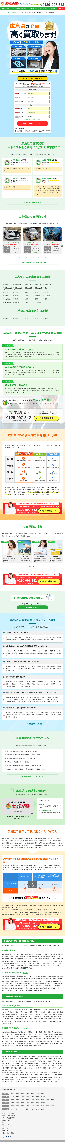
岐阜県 (42, 1099)
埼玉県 (27, 1096)
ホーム (3, 12)
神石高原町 (38, 302)
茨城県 (12, 1096)
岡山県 (26, 318)
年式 (19, 97)
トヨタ (6, 242)
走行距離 (20, 101)
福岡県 (12, 1109)
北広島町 (17, 302)
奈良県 (32, 1103)
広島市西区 (48, 284)
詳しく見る (16, 950)
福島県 (42, 1093)
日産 (51, 242)
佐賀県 (17, 1109)
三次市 (6, 296)
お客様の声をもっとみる (33, 202)
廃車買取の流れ (6, 8)
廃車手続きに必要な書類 (19, 8)
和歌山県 (43, 1103)
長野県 (37, 1099)
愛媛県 (47, 318)
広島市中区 (18, 284)
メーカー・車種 (22, 93)
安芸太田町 (8, 302)
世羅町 (26, 302)
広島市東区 (28, 284)
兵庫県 (17, 1103)
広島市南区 (38, 284)
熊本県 (27, 1109)
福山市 (49, 178)
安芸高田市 (8, 299)
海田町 (26, 299)
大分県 (32, 1109)
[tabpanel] (12, 240)
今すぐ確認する (46, 418)
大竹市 (26, 296)
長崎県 (22, 1109)
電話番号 (20, 113)
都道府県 (20, 117)
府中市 (18, 178)
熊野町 (36, 299)
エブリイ (34, 242)
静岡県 (47, 1099)
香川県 (42, 1106)
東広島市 (37, 296)
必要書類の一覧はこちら (32, 607)
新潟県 (12, 1099)
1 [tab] (19, 257)
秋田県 (32, 1093)
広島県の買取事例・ (33, 263)
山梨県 (32, 1099)
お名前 (20, 108)
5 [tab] (29, 257)
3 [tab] (24, 257)
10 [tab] (41, 257)
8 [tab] (36, 257)
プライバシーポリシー (32, 119)
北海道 (12, 1093)
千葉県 (32, 1096)
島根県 (16, 318)
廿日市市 (47, 296)
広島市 (6, 284)
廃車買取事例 (33, 8)
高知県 (52, 1106)
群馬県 (22, 1096)
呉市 (46, 288)
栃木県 (17, 1096)
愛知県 (52, 1099)
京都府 (22, 1103)
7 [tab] (33, 257)
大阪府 (12, 1103)
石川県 (22, 1099)
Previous (3, 246)
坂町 (46, 299)
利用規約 (25, 119)
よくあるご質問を (33, 724)
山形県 (37, 1093)
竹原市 (6, 292)
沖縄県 (48, 1109)
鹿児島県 (43, 1109)
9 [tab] (38, 257)
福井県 (27, 1099)
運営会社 (53, 8)
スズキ (30, 242)
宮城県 (27, 1093)
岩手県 (22, 1093)
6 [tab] (31, 257)
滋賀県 (27, 1103)
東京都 (37, 1096)
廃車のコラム (43, 8)
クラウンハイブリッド (14, 242)
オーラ (54, 242)
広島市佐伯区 (38, 288)
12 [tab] (45, 257)
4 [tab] (26, 257)
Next (62, 246)
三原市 (16, 292)
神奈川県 (43, 1096)
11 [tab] (43, 257)
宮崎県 (37, 1109)
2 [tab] (22, 257)
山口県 (36, 318)
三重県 (37, 1103)
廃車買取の (33, 776)
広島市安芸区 (28, 288)
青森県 (17, 1093)
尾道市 (18, 160)
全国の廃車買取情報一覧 (14, 12)
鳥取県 (6, 318)
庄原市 (16, 296)
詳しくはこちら (33, 567)
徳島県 (37, 1106)
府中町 (16, 299)
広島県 (13, 160)
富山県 (17, 1099)
